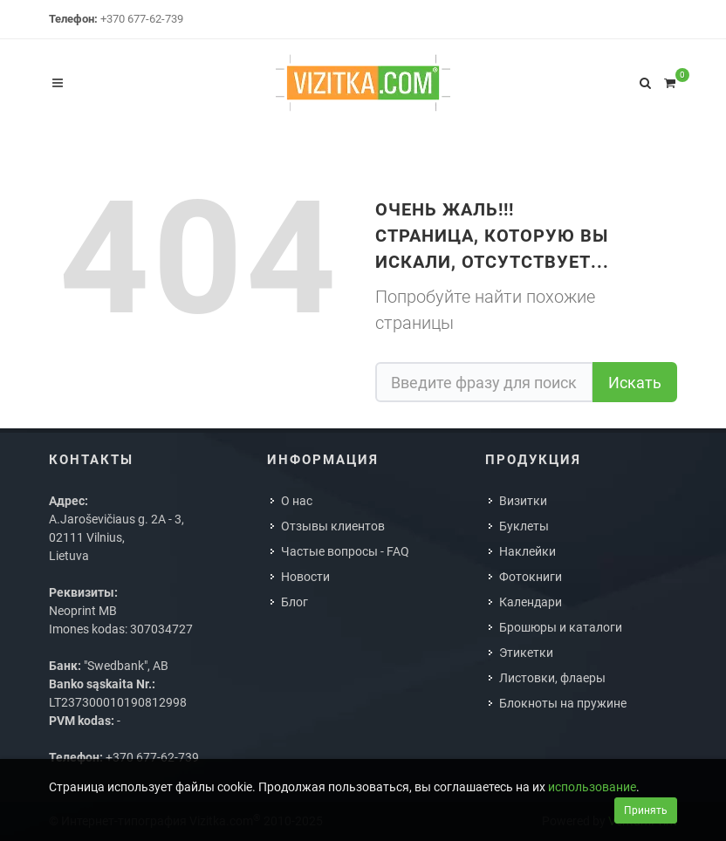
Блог (294, 602)
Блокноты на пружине (563, 703)
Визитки (523, 501)
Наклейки (527, 551)
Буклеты (524, 526)
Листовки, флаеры (552, 678)
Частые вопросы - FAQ (345, 551)
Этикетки (526, 653)
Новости (305, 577)
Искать (634, 382)
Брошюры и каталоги (560, 627)
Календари (530, 602)
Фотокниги (530, 577)
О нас (296, 501)
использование (592, 787)
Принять (646, 810)
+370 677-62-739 (141, 18)
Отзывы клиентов (333, 526)
